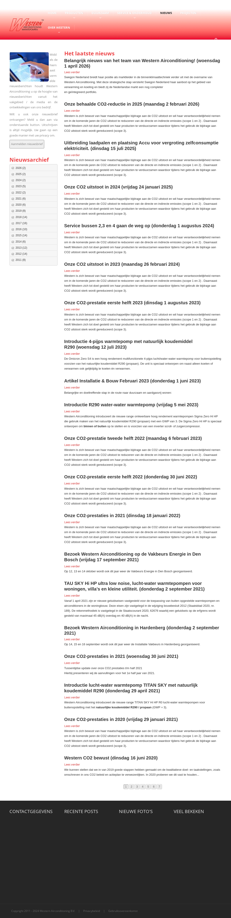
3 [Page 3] (137, 786)
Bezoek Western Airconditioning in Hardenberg (114, 627)
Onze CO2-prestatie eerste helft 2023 (103, 302)
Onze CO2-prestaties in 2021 (94, 515)
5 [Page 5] (148, 786)
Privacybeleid (91, 911)
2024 (21, 180)
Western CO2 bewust (86, 757)
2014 (21, 241)
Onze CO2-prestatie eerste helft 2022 (103, 476)
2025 (21, 174)
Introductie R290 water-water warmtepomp (109, 404)
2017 (21, 223)
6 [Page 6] (154, 786)
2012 (21, 253)
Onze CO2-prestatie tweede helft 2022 (104, 438)
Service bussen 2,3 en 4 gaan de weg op (107, 225)
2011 (21, 259)
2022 (21, 192)
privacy (44, 135)
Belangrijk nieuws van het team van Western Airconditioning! (129, 60)
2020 (21, 204)
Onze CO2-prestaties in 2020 (94, 719)
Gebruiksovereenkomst (123, 911)
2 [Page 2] (131, 786)
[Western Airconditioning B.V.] (26, 24)
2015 (21, 235)
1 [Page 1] (126, 786)
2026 (21, 168)
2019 (21, 210)
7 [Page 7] (159, 786)
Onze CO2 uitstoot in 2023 (92, 264)
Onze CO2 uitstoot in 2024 (92, 186)
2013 (21, 247)
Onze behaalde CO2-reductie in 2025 (103, 104)
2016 (21, 229)
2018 (21, 217)
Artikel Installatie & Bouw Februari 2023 (106, 380)
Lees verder (72, 72)
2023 (21, 186)
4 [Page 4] (142, 786)
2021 (21, 198)
